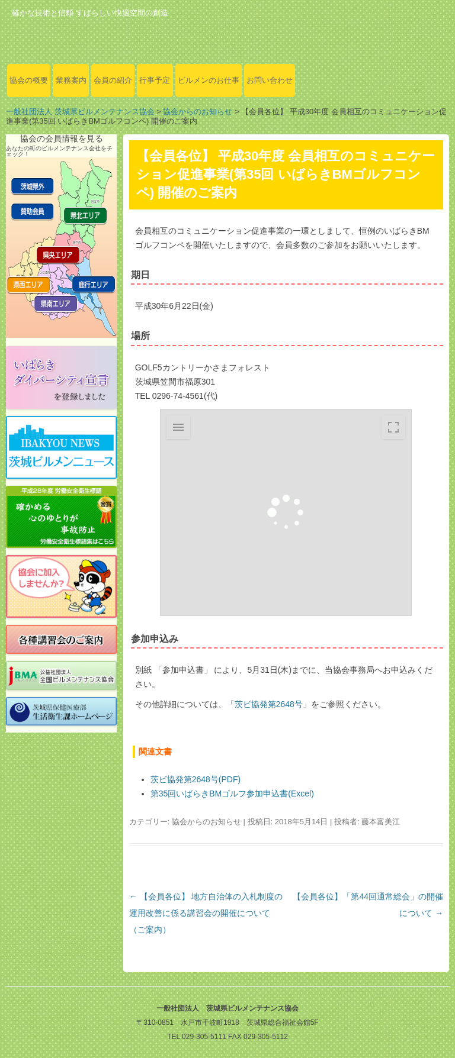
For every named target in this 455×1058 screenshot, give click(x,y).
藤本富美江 (380, 821)
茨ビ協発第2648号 (269, 704)
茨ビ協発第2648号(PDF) (195, 779)
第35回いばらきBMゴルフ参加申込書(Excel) (232, 793)
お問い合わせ (269, 80)
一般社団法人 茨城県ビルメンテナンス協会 (80, 111)
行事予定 (154, 80)
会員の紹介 (113, 80)
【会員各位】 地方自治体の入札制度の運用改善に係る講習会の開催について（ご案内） (206, 913)
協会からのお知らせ (197, 111)
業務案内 (71, 80)
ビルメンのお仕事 (208, 80)
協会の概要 (28, 80)
